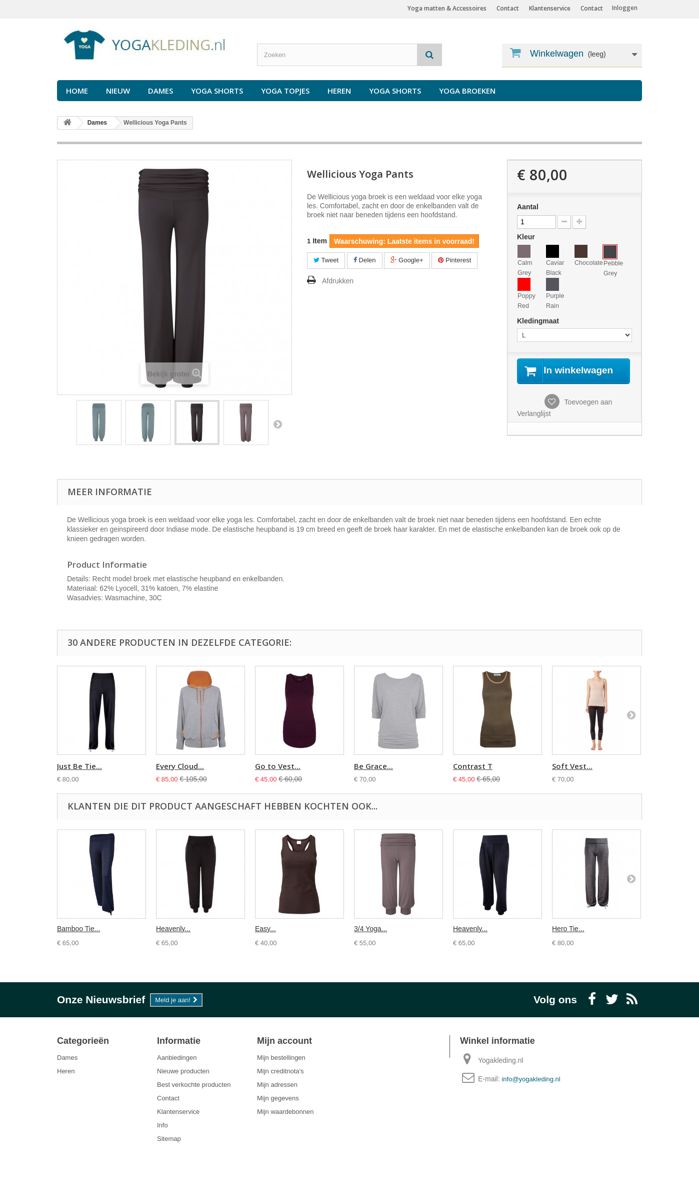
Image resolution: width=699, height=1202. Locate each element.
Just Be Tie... (79, 766)
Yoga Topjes (285, 91)
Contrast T (472, 766)
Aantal (527, 207)
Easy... (265, 929)
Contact (591, 8)
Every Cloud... (180, 766)
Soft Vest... (572, 766)
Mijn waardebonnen (285, 1111)
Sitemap (169, 1138)
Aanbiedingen (177, 1057)
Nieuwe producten (183, 1071)
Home (77, 91)
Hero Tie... (568, 929)
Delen (365, 260)
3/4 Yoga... (370, 929)
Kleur (527, 237)
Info (162, 1125)
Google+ (406, 260)
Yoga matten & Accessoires (447, 8)
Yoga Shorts (217, 91)
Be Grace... (373, 766)
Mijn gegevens (278, 1098)
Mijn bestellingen (281, 1057)
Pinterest (454, 260)
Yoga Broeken (467, 91)
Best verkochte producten (193, 1084)
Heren (339, 91)
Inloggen (625, 8)
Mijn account (284, 1041)
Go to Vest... (277, 766)
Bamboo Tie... (78, 929)
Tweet (326, 260)
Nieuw (118, 91)
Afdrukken (338, 281)
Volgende (277, 424)
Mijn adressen (277, 1084)
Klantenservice (549, 8)
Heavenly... (173, 929)
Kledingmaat (539, 321)
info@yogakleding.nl (531, 1079)
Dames (160, 91)
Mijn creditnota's (280, 1071)
